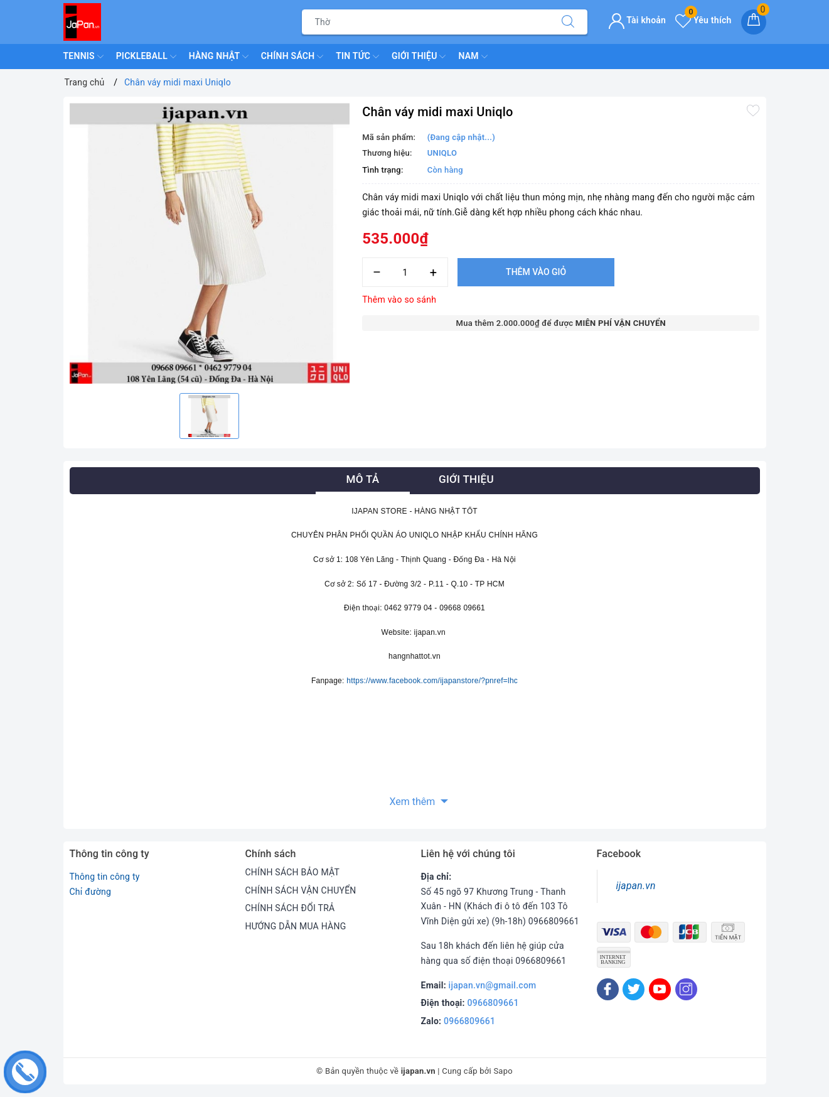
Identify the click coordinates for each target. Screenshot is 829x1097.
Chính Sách (292, 56)
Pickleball (146, 56)
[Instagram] (686, 989)
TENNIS (83, 56)
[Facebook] (608, 989)
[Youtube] (660, 989)
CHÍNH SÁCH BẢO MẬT (292, 872)
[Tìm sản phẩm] (425, 22)
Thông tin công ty (105, 877)
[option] (210, 243)
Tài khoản (637, 20)
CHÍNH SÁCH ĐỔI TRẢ (290, 908)
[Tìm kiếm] (567, 22)
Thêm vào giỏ (536, 272)
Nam (472, 56)
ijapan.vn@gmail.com (493, 985)
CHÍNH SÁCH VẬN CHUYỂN (300, 890)
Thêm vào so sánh (399, 300)
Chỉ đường (91, 892)
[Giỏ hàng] (753, 22)
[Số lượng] (405, 272)
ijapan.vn (636, 886)
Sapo (503, 1071)
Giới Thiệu (419, 56)
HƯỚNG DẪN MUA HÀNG (295, 926)
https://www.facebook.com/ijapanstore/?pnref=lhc (432, 680)
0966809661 (493, 1003)
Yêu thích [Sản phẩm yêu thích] (703, 20)
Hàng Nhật (219, 56)
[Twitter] (633, 989)
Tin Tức (357, 56)
